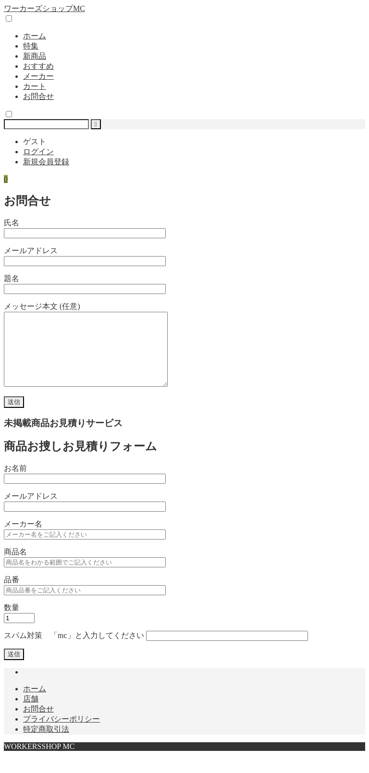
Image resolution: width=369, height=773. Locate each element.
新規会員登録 (46, 162)
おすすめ (38, 66)
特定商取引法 (46, 743)
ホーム (34, 36)
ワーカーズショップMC (44, 8)
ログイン (38, 151)
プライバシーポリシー (61, 733)
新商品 (34, 56)
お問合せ (38, 96)
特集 (30, 46)
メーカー (38, 76)
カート (34, 86)
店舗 (30, 713)
